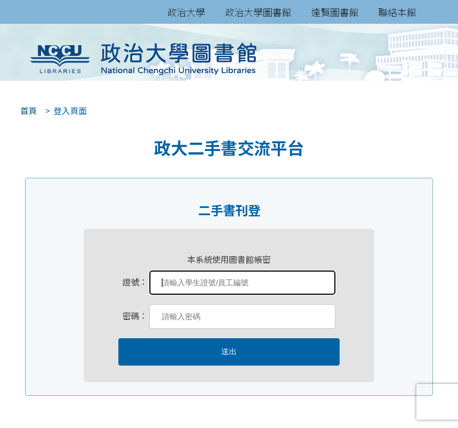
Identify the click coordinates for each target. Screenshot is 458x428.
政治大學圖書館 (258, 12)
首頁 (25, 111)
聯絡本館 (397, 12)
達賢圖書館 (335, 12)
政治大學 (186, 12)
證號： (135, 282)
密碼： (135, 316)
